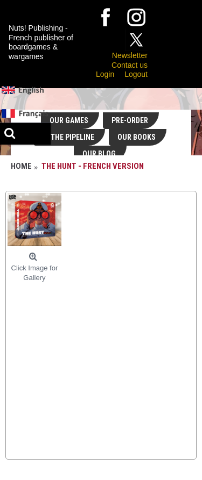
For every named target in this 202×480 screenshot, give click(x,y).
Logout (136, 74)
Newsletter (130, 55)
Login (105, 74)
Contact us (130, 65)
